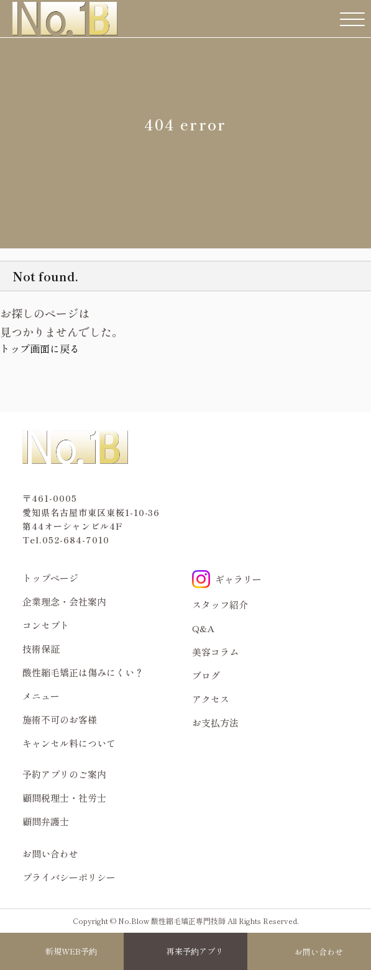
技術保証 (41, 648)
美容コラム (215, 651)
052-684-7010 (75, 539)
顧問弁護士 (45, 821)
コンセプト (45, 625)
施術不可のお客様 (59, 719)
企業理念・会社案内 (64, 601)
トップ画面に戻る (40, 348)
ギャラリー (227, 579)
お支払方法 (215, 722)
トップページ (50, 577)
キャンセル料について (69, 743)
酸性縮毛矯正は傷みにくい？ (83, 672)
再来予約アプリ (195, 951)
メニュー (41, 695)
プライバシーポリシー (69, 877)
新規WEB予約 (71, 951)
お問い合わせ (319, 952)
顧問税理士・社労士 (64, 797)
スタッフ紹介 (220, 604)
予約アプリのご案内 (64, 774)
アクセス (210, 698)
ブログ (206, 675)
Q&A (203, 628)
